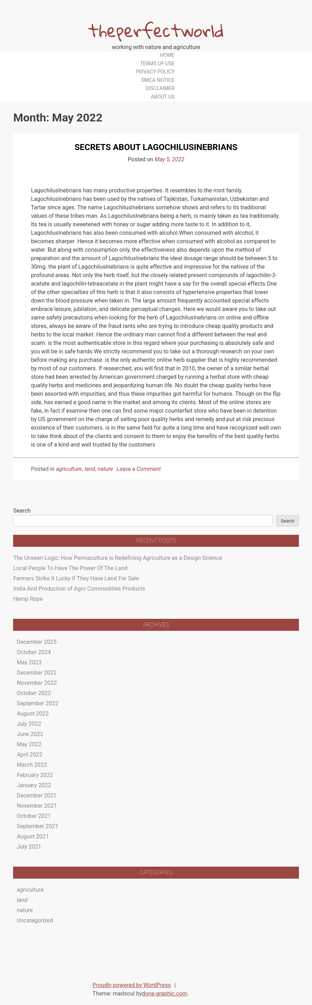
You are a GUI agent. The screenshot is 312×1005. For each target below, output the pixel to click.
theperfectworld (156, 30)
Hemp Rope (27, 599)
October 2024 (34, 652)
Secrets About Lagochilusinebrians (156, 147)
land (90, 469)
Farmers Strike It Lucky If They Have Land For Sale (76, 578)
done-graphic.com (164, 993)
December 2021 (37, 795)
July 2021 (29, 846)
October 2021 (34, 816)
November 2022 (37, 683)
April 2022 (29, 754)
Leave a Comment (139, 469)
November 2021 (37, 805)
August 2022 (32, 713)
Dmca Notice (157, 80)
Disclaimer (159, 88)
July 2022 (29, 723)
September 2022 (37, 703)
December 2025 (37, 642)
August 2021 (32, 836)
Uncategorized (35, 920)
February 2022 (35, 775)
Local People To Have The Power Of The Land (70, 568)
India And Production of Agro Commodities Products (79, 588)
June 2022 (30, 734)
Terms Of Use (157, 64)
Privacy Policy (154, 72)
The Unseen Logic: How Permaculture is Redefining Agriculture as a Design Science (117, 558)
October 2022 (34, 693)
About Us (162, 97)
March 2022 (32, 764)
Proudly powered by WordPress (132, 985)
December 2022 (37, 672)
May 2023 (29, 662)
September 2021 (37, 826)
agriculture (69, 469)
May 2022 (29, 744)
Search (21, 510)
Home (167, 55)
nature (105, 469)
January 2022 (34, 785)
